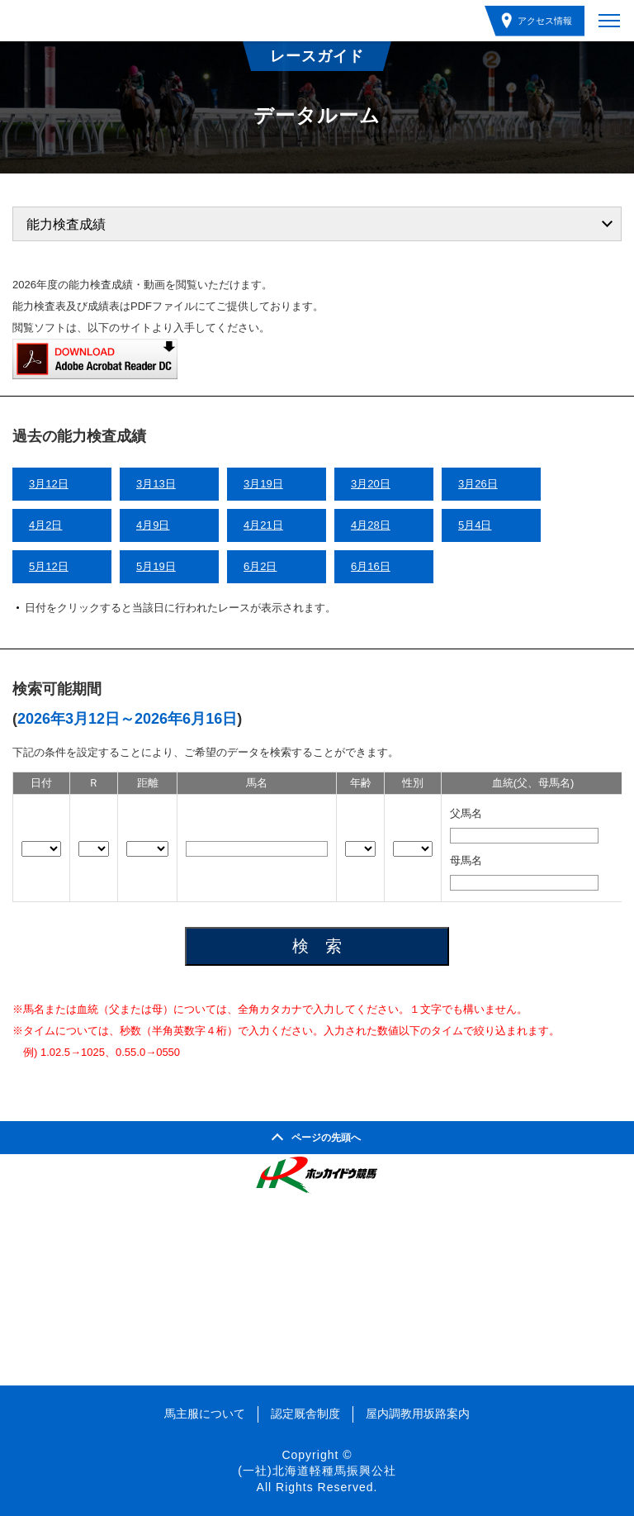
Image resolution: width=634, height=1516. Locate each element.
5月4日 (474, 525)
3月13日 (156, 484)
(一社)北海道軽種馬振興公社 (316, 1470)
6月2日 (260, 566)
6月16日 (370, 566)
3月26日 (478, 484)
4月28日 (370, 525)
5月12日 (49, 566)
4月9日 (152, 525)
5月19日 (156, 566)
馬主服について (204, 1413)
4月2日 (45, 525)
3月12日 (49, 484)
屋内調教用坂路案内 (418, 1413)
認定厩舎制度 (305, 1413)
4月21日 (263, 525)
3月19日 (263, 484)
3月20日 (370, 484)
